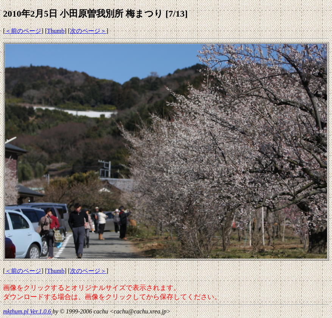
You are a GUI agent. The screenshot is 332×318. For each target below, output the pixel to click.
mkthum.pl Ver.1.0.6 (28, 311)
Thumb (55, 31)
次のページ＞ (88, 31)
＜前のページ (23, 31)
